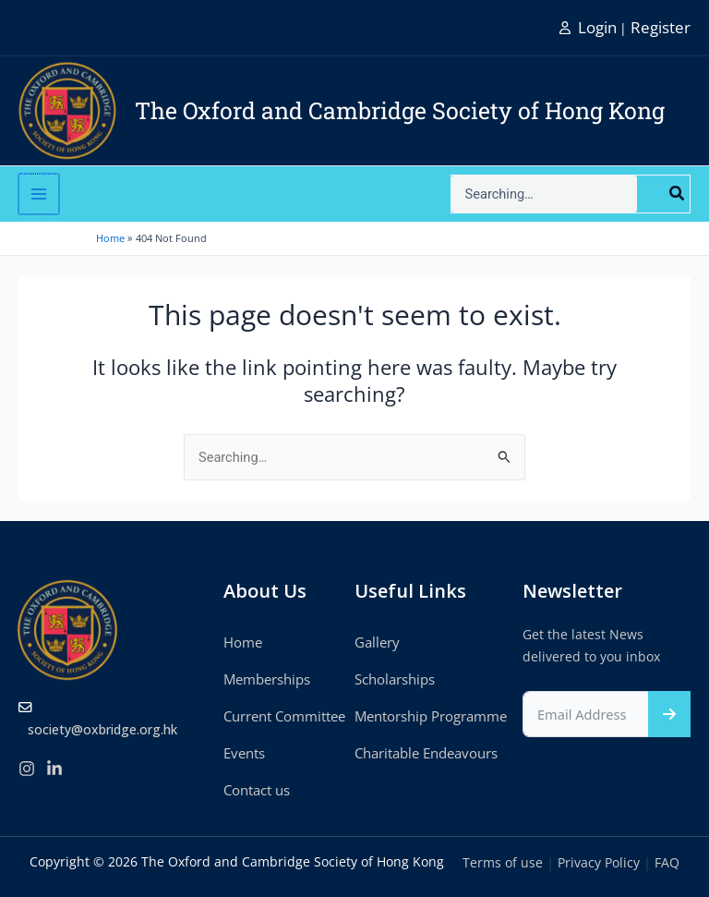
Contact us (256, 790)
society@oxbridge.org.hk (102, 729)
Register (661, 27)
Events (244, 753)
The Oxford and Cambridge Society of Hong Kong (400, 110)
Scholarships (394, 679)
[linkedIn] (54, 768)
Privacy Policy (599, 862)
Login (597, 27)
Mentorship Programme (430, 716)
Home (242, 642)
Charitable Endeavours (426, 753)
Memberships (266, 679)
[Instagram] (26, 768)
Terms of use (503, 862)
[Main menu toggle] (37, 194)
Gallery (377, 642)
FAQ (667, 862)
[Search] (678, 194)
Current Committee (284, 716)
